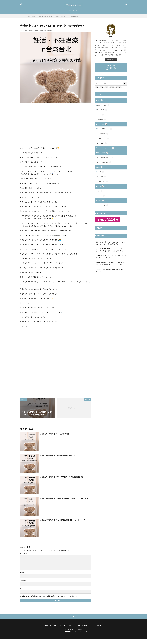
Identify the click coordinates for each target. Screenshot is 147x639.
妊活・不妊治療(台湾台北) (45, 16)
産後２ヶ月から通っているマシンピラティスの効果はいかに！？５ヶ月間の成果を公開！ (111, 247)
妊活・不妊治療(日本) (105, 165)
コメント (23, 553)
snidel (101, 87)
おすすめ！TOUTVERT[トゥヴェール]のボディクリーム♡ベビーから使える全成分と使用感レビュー (111, 254)
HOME (23, 16)
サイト (22, 588)
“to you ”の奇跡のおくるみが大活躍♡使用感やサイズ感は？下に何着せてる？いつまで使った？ (111, 268)
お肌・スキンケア (104, 105)
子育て (100, 175)
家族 (100, 170)
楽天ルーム (118, 87)
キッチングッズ (103, 210)
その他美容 (102, 120)
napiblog (79, 630)
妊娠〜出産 (102, 180)
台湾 (100, 195)
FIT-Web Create (69, 632)
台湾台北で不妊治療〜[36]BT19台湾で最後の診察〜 (68, 16)
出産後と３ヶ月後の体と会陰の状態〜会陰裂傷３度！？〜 (110, 274)
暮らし (100, 190)
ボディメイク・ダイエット (106, 150)
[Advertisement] (55, 125)
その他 (100, 205)
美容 (100, 100)
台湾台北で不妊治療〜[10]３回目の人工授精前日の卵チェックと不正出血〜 (65, 499)
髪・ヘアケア (102, 110)
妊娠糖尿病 (104, 185)
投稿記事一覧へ (110, 59)
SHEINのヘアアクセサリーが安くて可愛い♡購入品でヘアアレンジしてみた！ (111, 261)
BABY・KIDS (102, 145)
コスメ (100, 115)
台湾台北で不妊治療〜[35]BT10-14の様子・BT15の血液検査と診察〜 (64, 478)
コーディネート (103, 135)
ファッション (102, 125)
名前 (22, 572)
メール (23, 580)
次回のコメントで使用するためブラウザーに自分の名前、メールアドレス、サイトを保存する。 (50, 596)
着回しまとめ (104, 140)
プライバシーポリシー (98, 625)
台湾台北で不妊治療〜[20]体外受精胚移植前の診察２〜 (61, 455)
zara (97, 87)
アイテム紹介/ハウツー (105, 130)
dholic (106, 87)
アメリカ (112, 87)
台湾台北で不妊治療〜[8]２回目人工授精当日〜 (58, 434)
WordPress (87, 632)
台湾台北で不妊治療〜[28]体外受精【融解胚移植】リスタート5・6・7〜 (65, 521)
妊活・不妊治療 (32, 16)
